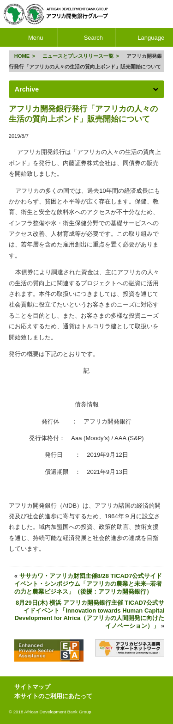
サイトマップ (32, 686)
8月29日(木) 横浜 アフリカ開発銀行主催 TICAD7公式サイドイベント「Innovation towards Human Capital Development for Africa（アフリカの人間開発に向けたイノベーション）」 (90, 614)
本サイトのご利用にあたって (53, 696)
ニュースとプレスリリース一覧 (77, 56)
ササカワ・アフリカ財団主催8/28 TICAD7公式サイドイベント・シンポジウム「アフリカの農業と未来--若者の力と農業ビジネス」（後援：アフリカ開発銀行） (88, 583)
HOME (22, 56)
